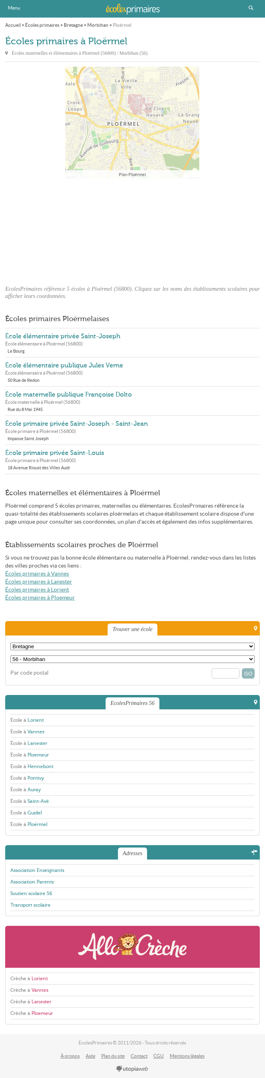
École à (27, 720)
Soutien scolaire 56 (31, 893)
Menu (14, 7)
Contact (139, 1055)
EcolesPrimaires (133, 9)
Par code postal (29, 673)
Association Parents (32, 882)
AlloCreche (132, 947)
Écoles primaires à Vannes (37, 574)
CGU (158, 1055)
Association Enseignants (37, 870)
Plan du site (113, 1055)
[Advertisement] (132, 230)
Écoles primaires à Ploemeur (40, 598)
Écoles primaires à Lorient (37, 590)
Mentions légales (187, 1055)
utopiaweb (132, 1069)
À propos (70, 1055)
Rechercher (251, 8)
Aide (90, 1055)
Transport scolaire (30, 905)
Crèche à (29, 978)
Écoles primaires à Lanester (38, 582)
